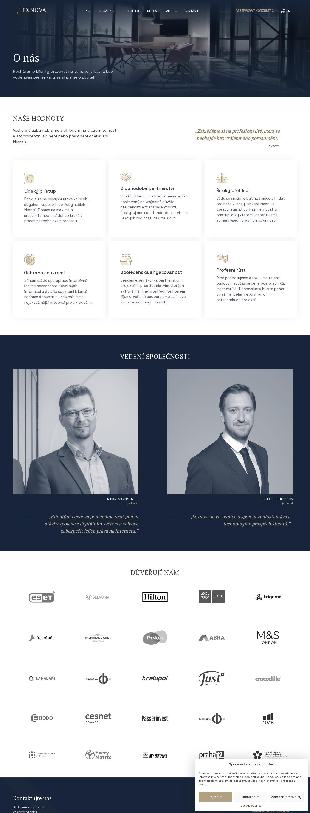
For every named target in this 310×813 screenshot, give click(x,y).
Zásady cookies (251, 805)
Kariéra (170, 11)
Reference (131, 11)
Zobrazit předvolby (286, 797)
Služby (107, 11)
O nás (87, 11)
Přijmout (215, 797)
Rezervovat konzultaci (255, 11)
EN (288, 11)
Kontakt (191, 11)
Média (152, 11)
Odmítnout (250, 797)
